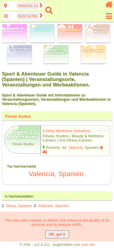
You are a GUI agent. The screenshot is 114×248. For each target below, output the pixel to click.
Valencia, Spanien (56, 174)
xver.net (88, 245)
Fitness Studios (18, 116)
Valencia (75, 148)
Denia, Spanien (19, 206)
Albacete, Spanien (53, 206)
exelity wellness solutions (67, 131)
